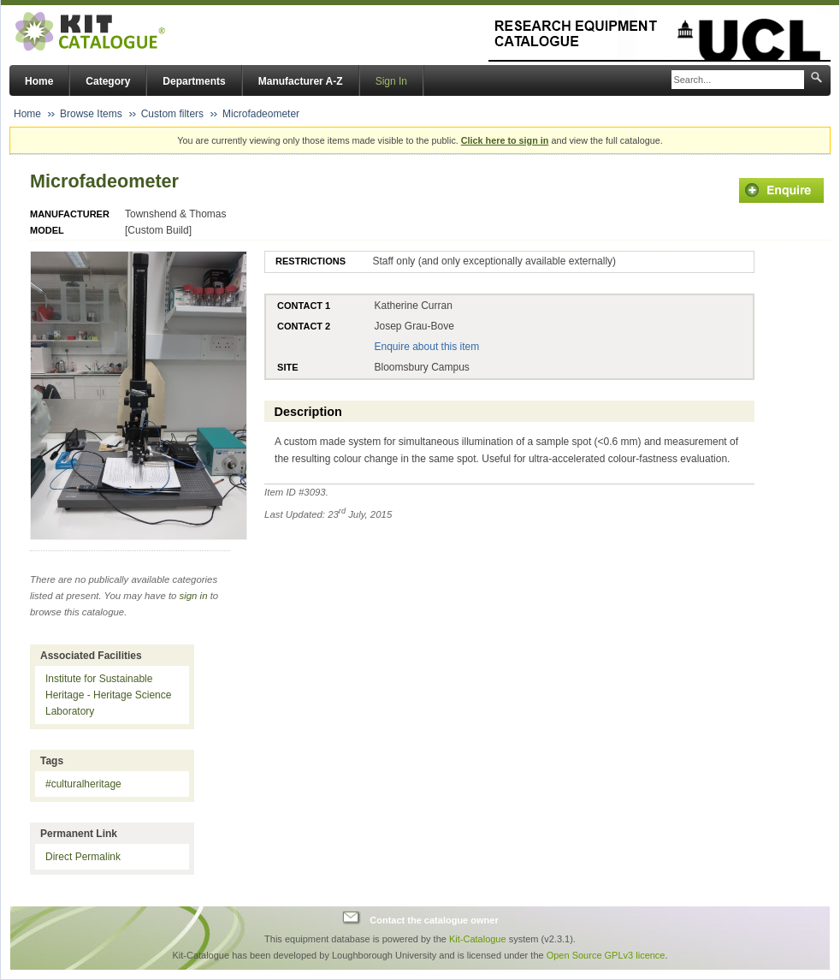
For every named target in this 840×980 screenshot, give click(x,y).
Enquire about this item (426, 347)
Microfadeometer (260, 114)
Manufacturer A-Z (300, 81)
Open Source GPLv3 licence (606, 955)
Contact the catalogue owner (434, 920)
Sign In (391, 81)
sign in (194, 596)
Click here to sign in (505, 140)
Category (108, 81)
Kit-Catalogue (477, 939)
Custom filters (172, 114)
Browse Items (91, 114)
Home (39, 81)
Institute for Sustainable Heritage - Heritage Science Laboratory (108, 695)
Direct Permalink (83, 857)
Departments (194, 81)
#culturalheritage (83, 784)
